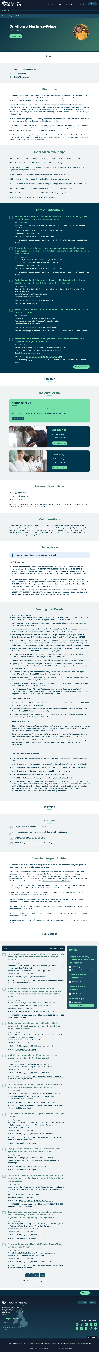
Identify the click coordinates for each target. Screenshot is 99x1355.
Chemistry (55, 557)
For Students (80, 1305)
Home (4, 16)
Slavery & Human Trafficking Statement (63, 1346)
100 (34, 1283)
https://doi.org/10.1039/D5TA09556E (40, 237)
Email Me (17, 420)
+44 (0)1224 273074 (20, 73)
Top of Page (91, 1340)
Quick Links (81, 4)
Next (37, 1277)
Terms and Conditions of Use (16, 1346)
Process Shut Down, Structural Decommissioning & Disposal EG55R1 (41, 834)
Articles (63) (76, 996)
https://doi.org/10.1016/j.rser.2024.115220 (42, 327)
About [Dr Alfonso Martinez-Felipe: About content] (49, 56)
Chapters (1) (76, 969)
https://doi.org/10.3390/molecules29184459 (36, 1136)
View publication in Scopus (33, 304)
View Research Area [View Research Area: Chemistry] (60, 470)
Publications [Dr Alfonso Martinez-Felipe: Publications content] (49, 935)
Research (69, 4)
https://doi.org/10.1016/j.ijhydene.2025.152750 (44, 269)
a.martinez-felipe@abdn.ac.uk (24, 69)
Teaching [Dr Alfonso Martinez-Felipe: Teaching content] (49, 808)
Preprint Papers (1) (79, 1004)
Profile (18, 16)
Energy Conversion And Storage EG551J (30, 829)
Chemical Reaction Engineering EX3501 (30, 839)
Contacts (5, 1325)
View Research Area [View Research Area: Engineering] (60, 445)
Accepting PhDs (17, 36)
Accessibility (39, 1346)
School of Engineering (21, 77)
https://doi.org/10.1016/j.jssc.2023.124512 (35, 1264)
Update (84, 1295)
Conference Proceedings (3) (82, 972)
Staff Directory (7, 1332)
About (60, 4)
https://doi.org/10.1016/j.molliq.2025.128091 (43, 300)
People (6, 10)
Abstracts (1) (77, 984)
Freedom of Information (84, 1346)
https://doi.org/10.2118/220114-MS (32, 1168)
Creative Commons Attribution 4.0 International (30, 508)
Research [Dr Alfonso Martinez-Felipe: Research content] (49, 379)
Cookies (47, 1346)
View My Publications (80, 367)
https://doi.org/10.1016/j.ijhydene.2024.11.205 (44, 357)
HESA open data (76, 506)
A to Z (4, 1327)
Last (43, 1277)
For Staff (92, 1305)
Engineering (45, 557)
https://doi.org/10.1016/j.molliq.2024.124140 (36, 1237)
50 (30, 1283)
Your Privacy (30, 1346)
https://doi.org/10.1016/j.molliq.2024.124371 (36, 1202)
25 (27, 1283)
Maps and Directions (9, 1330)
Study (51, 4)
